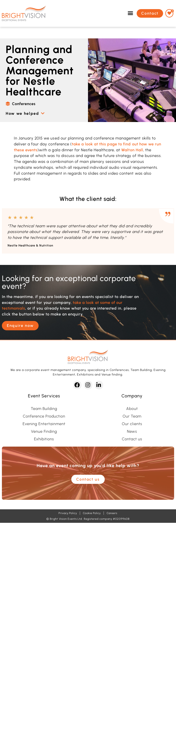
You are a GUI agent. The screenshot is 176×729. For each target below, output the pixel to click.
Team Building (44, 408)
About (132, 408)
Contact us (132, 439)
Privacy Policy (68, 513)
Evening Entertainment (44, 424)
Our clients (132, 424)
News (132, 431)
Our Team (132, 416)
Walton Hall (132, 150)
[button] (130, 13)
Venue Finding (44, 431)
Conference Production (44, 416)
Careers (112, 513)
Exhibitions (44, 439)
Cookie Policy (92, 513)
